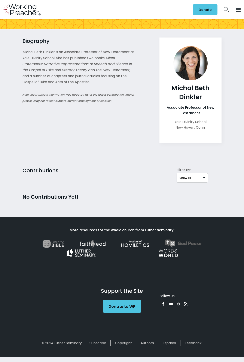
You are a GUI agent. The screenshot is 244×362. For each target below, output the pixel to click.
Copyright (123, 343)
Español (169, 343)
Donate (205, 9)
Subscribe (97, 343)
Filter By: (184, 169)
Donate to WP (122, 306)
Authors (147, 343)
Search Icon (226, 9)
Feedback (193, 343)
